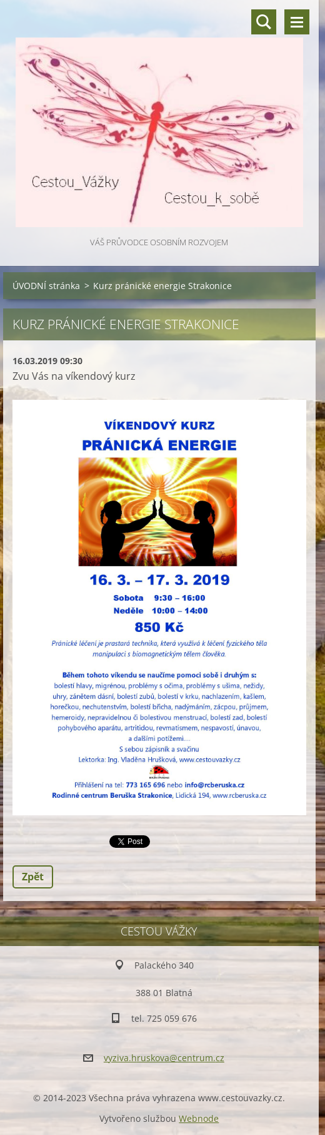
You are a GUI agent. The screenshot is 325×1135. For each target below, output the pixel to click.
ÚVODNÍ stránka (46, 286)
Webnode (199, 1118)
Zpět (33, 876)
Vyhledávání (263, 21)
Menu (296, 21)
